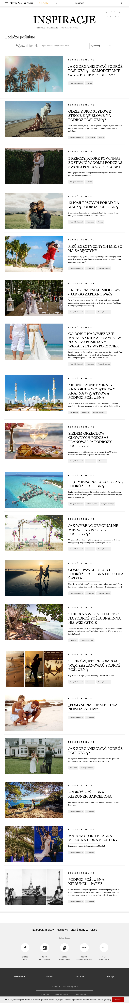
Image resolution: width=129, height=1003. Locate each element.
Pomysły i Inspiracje (104, 268)
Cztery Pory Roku (92, 504)
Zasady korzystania (61, 994)
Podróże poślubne (81, 60)
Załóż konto (79, 977)
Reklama (49, 977)
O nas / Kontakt (19, 977)
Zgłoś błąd (110, 977)
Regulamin (45, 994)
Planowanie (90, 222)
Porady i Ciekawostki (76, 83)
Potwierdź (117, 1000)
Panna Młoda (91, 137)
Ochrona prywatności (80, 994)
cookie (27, 1000)
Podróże (89, 83)
